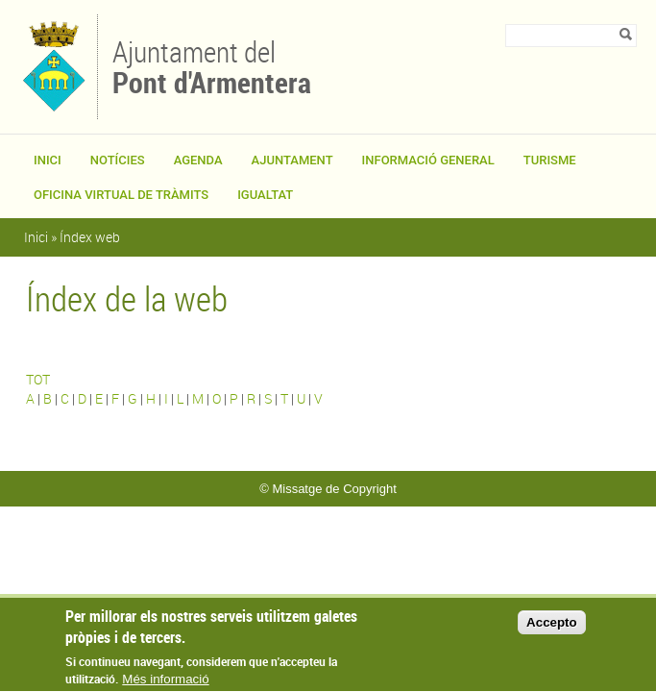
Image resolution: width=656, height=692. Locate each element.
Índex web (90, 237)
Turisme (549, 160)
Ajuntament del (211, 65)
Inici (47, 160)
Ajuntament (292, 160)
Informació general (428, 160)
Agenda (198, 160)
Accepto (551, 629)
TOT (38, 379)
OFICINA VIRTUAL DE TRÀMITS (121, 194)
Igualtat (265, 194)
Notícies (117, 160)
